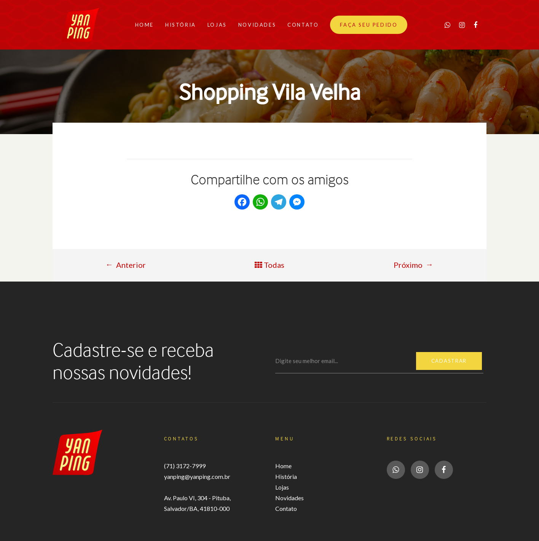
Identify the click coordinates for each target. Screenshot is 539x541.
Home (283, 465)
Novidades (289, 497)
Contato (286, 508)
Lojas (282, 487)
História (286, 476)
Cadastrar (449, 361)
